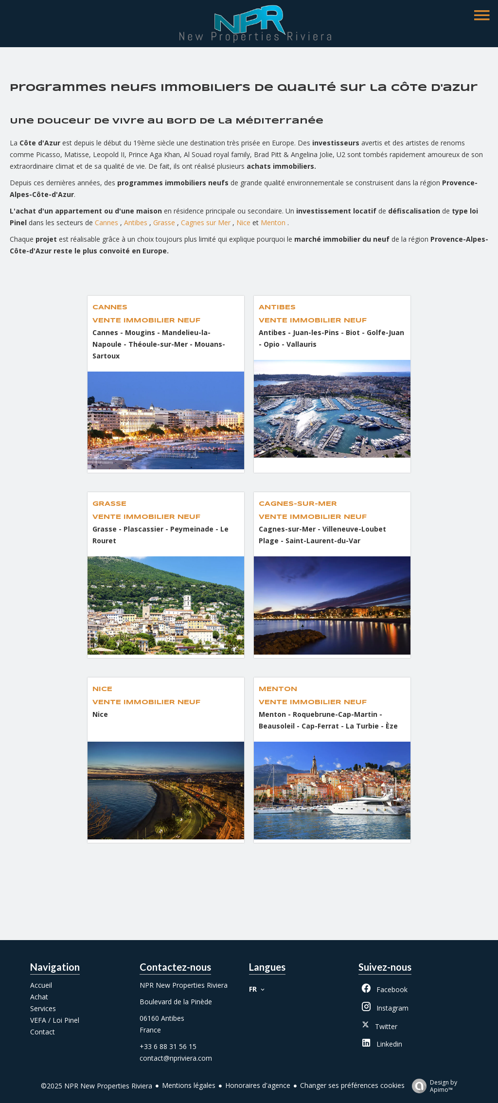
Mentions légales (188, 1085)
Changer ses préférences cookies (352, 1085)
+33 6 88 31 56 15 (168, 1046)
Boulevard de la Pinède (176, 1001)
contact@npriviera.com (176, 1058)
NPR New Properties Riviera (184, 985)
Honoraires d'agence (257, 1085)
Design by (432, 1085)
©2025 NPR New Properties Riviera (96, 1085)
